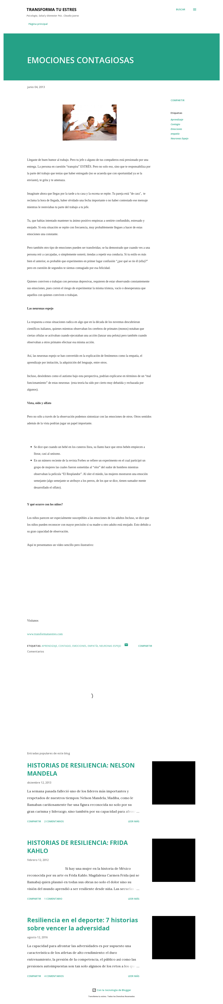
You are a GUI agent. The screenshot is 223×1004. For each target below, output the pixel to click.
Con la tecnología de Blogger (111, 990)
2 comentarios (54, 821)
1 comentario (53, 898)
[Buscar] (180, 9)
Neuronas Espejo (179, 138)
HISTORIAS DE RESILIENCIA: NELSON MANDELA (81, 769)
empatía (175, 133)
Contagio (175, 124)
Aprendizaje (177, 119)
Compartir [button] (178, 100)
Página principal (38, 24)
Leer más (133, 821)
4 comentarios (54, 976)
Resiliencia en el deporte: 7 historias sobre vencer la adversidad (82, 924)
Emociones (176, 129)
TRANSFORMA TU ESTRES (51, 9)
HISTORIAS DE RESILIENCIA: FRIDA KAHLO (77, 846)
